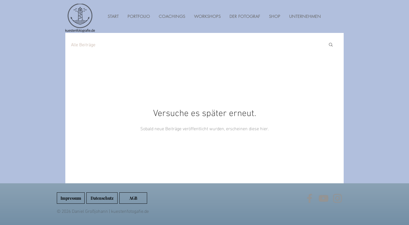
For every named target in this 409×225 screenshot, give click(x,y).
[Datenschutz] (102, 198)
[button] (330, 45)
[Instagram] (337, 198)
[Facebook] (310, 198)
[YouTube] (323, 198)
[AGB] (133, 198)
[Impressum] (71, 198)
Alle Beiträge (83, 44)
